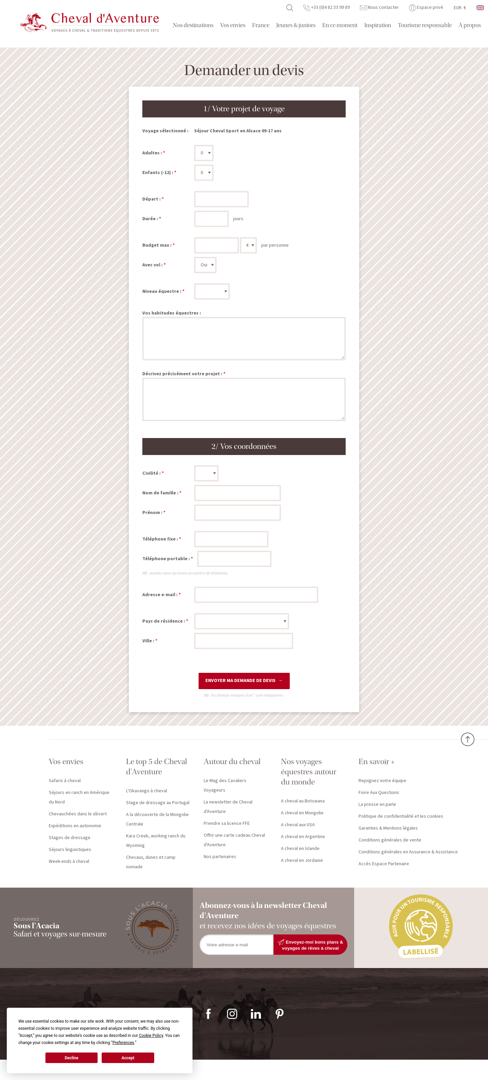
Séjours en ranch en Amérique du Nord (79, 797)
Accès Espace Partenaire (384, 863)
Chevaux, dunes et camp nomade (151, 862)
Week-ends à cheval (69, 861)
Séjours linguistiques (70, 849)
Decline (71, 1058)
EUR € (460, 7)
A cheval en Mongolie (302, 813)
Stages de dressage (69, 837)
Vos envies (232, 25)
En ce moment (340, 25)
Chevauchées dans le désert (78, 814)
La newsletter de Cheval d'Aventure (228, 807)
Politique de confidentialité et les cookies (401, 816)
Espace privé (426, 7)
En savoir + (376, 761)
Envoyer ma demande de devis (240, 680)
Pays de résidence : (163, 621)
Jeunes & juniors (296, 25)
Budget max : (156, 245)
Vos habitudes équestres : (171, 313)
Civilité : (151, 473)
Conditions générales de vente (390, 840)
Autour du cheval (232, 761)
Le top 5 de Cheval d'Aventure (156, 766)
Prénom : (152, 512)
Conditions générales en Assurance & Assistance (408, 852)
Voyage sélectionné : (165, 131)
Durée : (150, 218)
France (260, 25)
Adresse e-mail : (160, 594)
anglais (480, 7)
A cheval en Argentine (303, 836)
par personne (275, 245)
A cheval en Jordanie (302, 860)
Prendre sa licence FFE (227, 823)
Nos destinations (193, 25)
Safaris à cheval (65, 780)
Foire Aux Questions (379, 792)
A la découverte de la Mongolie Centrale (157, 819)
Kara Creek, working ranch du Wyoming (155, 841)
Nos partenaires (220, 856)
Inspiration (377, 25)
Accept (127, 1058)
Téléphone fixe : (160, 539)
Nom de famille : (160, 493)
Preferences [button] (123, 1042)
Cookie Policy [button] (151, 1035)
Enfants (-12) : (157, 172)
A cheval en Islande (300, 848)
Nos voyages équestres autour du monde (308, 772)
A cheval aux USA (298, 824)
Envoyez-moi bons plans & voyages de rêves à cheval (310, 945)
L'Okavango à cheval (146, 791)
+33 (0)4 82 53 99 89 (326, 7)
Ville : (148, 641)
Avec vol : (152, 265)
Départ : (151, 199)
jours (238, 218)
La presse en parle (377, 804)
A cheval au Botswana (303, 801)
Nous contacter (379, 7)
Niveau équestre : (161, 291)
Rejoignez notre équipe (382, 780)
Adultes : (152, 153)
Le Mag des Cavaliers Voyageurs (225, 785)
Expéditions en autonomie (75, 825)
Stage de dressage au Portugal (157, 802)
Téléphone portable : (166, 558)
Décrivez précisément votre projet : (182, 374)
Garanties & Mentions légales (388, 828)
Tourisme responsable (425, 25)
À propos (470, 25)
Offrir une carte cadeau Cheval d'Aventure (234, 840)
